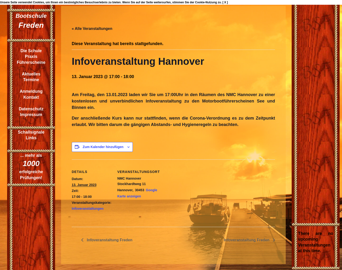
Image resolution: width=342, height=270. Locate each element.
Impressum (31, 114)
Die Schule (31, 50)
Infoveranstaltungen (88, 208)
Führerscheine (31, 62)
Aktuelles (31, 74)
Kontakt (31, 97)
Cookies (38, 2)
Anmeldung (31, 91)
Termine (31, 79)
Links (31, 137)
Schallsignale (31, 132)
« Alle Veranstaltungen (92, 29)
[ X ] (225, 2)
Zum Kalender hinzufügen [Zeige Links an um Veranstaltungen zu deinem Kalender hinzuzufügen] (103, 147)
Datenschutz (31, 109)
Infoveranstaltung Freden (109, 240)
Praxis (31, 56)
